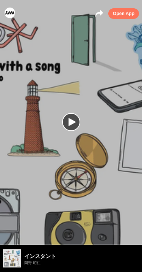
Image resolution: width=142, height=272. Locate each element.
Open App (123, 13)
